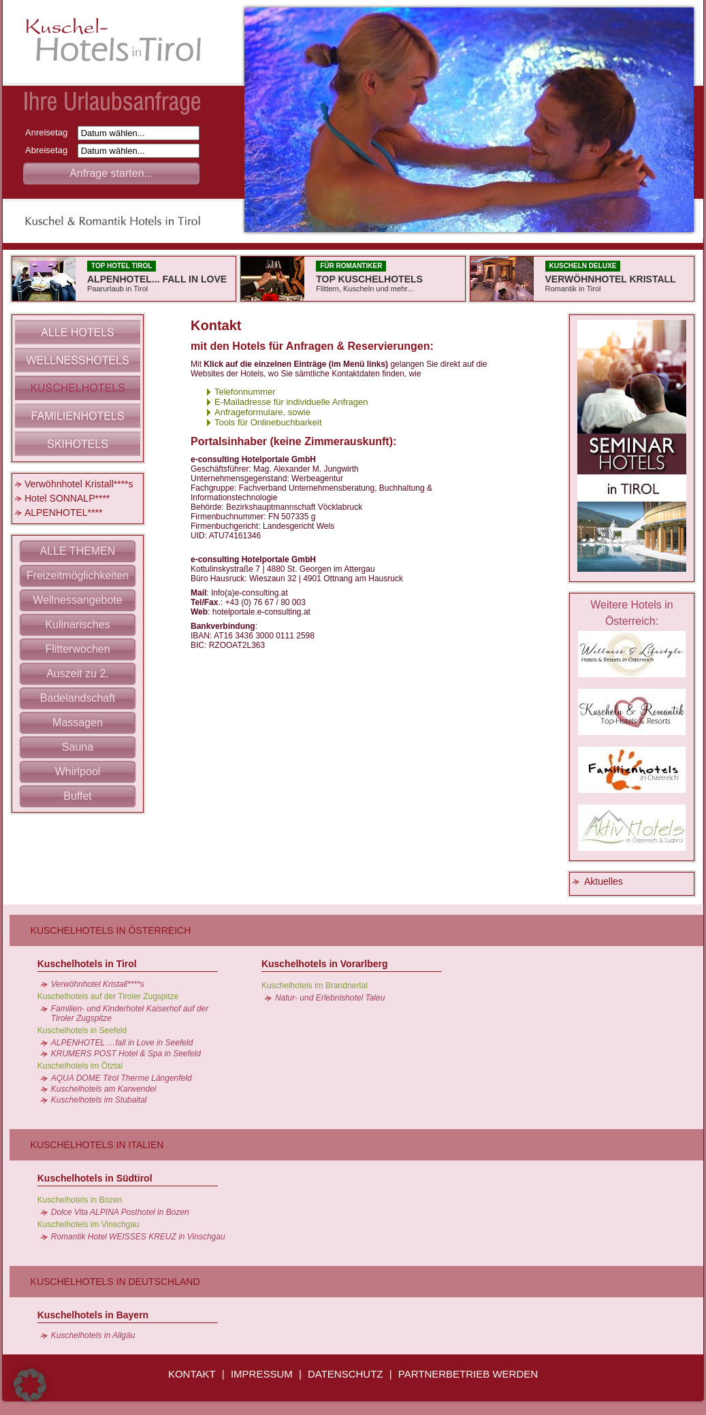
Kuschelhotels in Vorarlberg (324, 963)
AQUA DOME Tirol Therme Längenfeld (121, 1078)
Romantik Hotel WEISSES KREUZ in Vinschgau (138, 1236)
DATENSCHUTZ (345, 1374)
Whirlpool (78, 771)
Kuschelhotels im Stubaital (99, 1100)
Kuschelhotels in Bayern (92, 1315)
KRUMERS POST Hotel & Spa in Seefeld (126, 1053)
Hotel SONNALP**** (67, 498)
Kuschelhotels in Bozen (80, 1200)
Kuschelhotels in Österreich (111, 930)
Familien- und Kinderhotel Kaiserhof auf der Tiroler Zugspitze (129, 1013)
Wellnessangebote (77, 600)
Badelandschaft (77, 698)
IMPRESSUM (262, 1374)
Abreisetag (50, 150)
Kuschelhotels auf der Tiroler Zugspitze (107, 996)
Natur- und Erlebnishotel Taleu (330, 998)
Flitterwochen (77, 649)
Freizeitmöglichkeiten (78, 575)
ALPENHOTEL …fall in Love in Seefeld (122, 1042)
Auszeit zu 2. (77, 673)
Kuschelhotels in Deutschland (115, 1281)
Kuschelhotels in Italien (97, 1144)
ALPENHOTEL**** (63, 512)
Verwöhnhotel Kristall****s (79, 483)
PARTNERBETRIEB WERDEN (468, 1374)
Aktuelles (603, 881)
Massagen (77, 722)
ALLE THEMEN (78, 551)
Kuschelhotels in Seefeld (82, 1030)
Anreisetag (50, 132)
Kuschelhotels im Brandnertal (314, 985)
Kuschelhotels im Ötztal (80, 1066)
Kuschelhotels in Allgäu (93, 1335)
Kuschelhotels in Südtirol (95, 1178)
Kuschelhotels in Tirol (87, 963)
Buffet (77, 796)
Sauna (77, 747)
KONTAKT (192, 1374)
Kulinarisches (77, 624)
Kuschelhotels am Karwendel (104, 1089)
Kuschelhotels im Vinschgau (88, 1224)
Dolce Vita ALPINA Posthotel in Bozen (120, 1212)
